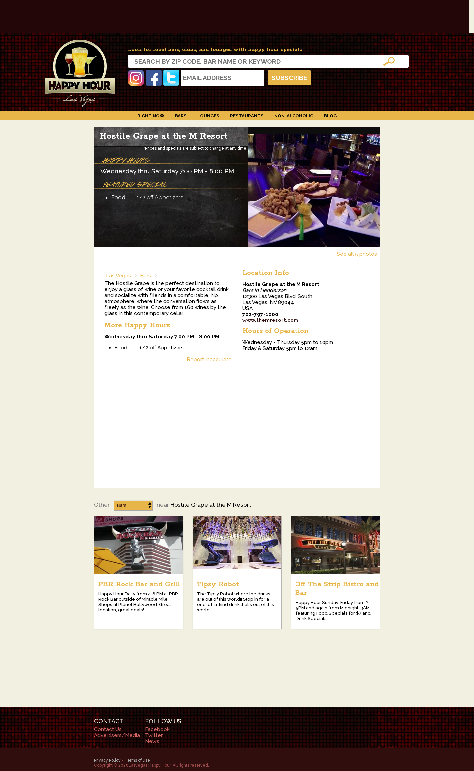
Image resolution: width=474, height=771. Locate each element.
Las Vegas (118, 276)
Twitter (171, 78)
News (152, 741)
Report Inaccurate (209, 359)
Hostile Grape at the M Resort (163, 136)
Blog (330, 115)
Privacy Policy (107, 760)
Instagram (136, 78)
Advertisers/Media (117, 735)
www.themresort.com (270, 320)
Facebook (154, 78)
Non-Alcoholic (293, 115)
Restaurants (247, 115)
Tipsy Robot (217, 584)
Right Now (150, 115)
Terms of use (137, 760)
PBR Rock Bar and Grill (139, 584)
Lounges (208, 115)
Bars (181, 115)
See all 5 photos (357, 254)
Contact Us (108, 729)
